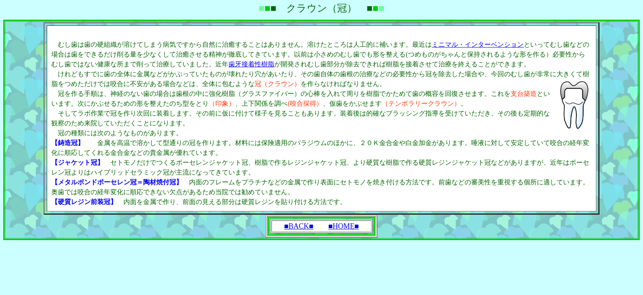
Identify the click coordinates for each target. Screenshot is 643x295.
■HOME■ (343, 226)
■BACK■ (299, 226)
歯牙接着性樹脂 (251, 64)
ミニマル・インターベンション (478, 44)
